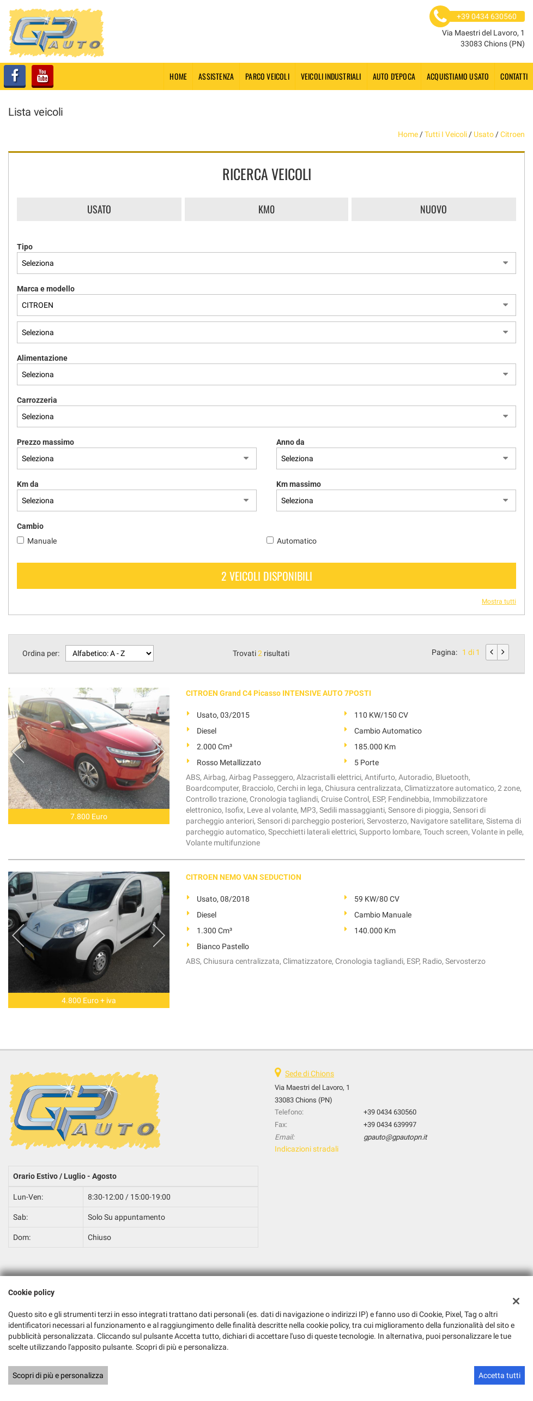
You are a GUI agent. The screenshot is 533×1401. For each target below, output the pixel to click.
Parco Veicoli (267, 76)
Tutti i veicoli (446, 134)
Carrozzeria (37, 400)
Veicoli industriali (331, 76)
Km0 (266, 209)
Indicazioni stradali (306, 1148)
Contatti (514, 76)
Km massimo (298, 484)
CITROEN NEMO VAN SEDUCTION (243, 877)
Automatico (296, 540)
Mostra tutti (499, 601)
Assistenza (216, 76)
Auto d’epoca (394, 76)
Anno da (290, 442)
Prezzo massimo (45, 442)
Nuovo (433, 209)
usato (484, 134)
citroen (512, 134)
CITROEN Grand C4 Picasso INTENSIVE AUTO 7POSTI (278, 693)
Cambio (30, 526)
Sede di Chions (309, 1073)
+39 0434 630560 (390, 1112)
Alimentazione (42, 358)
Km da (28, 484)
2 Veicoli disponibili (266, 576)
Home (178, 76)
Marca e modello (46, 288)
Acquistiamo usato (458, 76)
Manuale (42, 540)
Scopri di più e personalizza (58, 1375)
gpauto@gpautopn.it (395, 1137)
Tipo (25, 246)
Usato (99, 209)
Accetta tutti (499, 1375)
